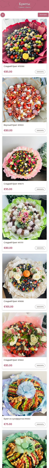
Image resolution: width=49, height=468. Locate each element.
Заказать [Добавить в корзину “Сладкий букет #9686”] (40, 307)
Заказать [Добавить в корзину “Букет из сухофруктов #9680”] (40, 424)
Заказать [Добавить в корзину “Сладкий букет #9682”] (40, 366)
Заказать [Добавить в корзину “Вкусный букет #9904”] (40, 131)
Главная (21, 7)
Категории (43, 15)
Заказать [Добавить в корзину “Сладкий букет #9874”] (40, 189)
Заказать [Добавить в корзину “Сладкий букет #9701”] (40, 248)
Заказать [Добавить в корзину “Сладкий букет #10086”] (40, 72)
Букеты (28, 7)
